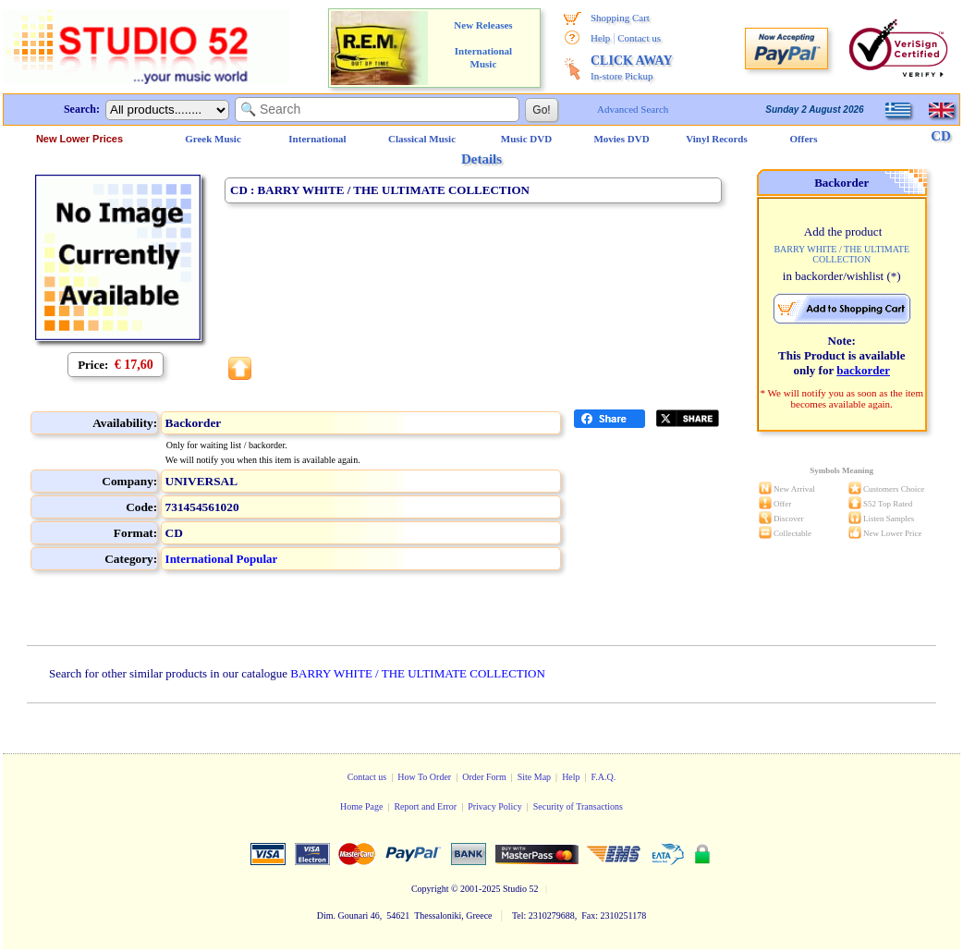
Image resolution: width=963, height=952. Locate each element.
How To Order (424, 777)
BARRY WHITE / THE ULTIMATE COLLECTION (417, 673)
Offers (804, 138)
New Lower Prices (79, 138)
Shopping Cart (620, 17)
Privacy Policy (495, 806)
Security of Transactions (578, 806)
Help (600, 37)
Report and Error (425, 806)
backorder (863, 370)
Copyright (430, 889)
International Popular (221, 559)
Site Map (534, 777)
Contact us (639, 37)
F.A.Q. (603, 777)
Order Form (484, 777)
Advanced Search (632, 109)
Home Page (361, 806)
